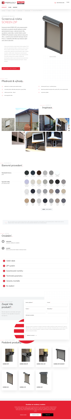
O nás (9, 7)
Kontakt (15, 7)
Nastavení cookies (23, 414)
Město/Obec (50, 309)
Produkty (4, 7)
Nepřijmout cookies (35, 414)
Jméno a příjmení (29, 303)
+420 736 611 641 (60, 2)
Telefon (27, 309)
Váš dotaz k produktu (30, 316)
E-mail (48, 303)
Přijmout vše (48, 414)
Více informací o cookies (29, 408)
